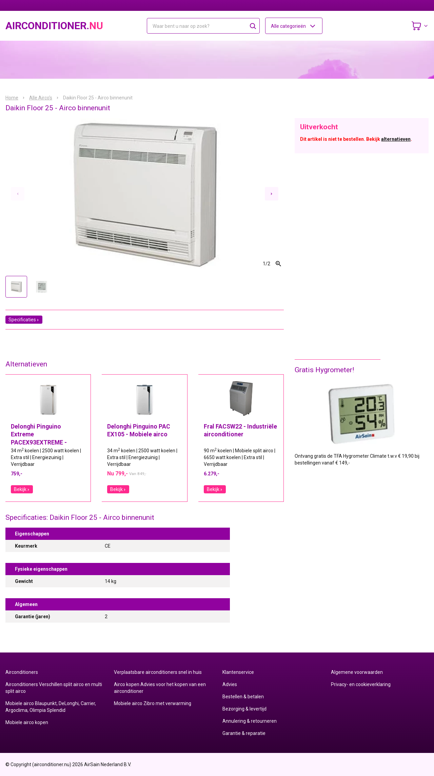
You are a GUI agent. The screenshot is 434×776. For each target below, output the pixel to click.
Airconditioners (21, 672)
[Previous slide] (17, 194)
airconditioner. (54, 25)
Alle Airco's (40, 97)
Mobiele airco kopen (26, 722)
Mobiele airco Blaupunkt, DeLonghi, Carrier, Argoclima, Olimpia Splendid (50, 707)
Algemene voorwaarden (357, 672)
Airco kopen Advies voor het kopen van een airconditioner (160, 688)
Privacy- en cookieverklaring (361, 684)
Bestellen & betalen (243, 696)
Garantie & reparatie (243, 733)
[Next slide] (271, 194)
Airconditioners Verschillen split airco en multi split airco (53, 688)
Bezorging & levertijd (244, 709)
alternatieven (396, 139)
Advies (229, 684)
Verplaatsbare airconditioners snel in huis (158, 672)
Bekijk (22, 489)
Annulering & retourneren (249, 721)
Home (11, 97)
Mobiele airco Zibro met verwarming (152, 703)
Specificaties (23, 319)
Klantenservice (238, 672)
